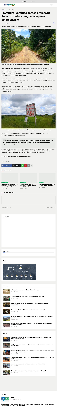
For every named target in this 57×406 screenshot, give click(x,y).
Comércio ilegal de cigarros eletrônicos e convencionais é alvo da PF (28, 370)
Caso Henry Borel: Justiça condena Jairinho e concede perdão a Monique (29, 303)
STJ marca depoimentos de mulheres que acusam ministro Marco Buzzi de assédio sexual (32, 317)
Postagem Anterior (6, 207)
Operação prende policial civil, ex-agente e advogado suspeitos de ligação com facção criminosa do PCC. (31, 338)
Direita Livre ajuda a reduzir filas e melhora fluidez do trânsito (47, 185)
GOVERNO (12, 397)
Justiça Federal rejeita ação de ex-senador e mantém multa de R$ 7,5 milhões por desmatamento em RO (31, 324)
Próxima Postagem (50, 207)
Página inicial (4, 9)
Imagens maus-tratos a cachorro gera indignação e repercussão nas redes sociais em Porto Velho (32, 344)
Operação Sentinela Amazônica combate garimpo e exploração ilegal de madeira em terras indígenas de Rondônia (32, 351)
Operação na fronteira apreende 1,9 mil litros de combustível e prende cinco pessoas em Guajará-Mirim (32, 358)
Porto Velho (11, 9)
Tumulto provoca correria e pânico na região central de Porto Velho (28, 364)
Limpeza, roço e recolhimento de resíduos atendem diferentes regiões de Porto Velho (9, 185)
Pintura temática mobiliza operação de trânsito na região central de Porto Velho (28, 185)
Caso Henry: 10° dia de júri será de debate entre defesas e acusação (28, 309)
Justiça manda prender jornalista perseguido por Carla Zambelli (27, 296)
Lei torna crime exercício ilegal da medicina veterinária (25, 289)
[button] (2, 5)
